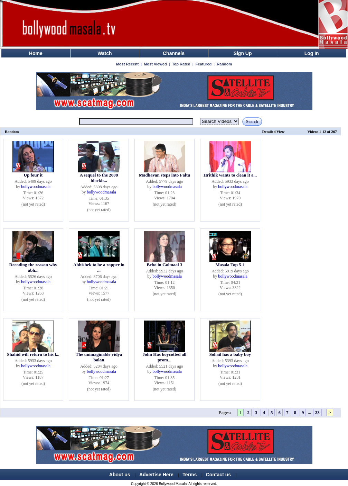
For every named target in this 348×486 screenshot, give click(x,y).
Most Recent (127, 64)
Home (36, 53)
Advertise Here (156, 474)
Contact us (218, 474)
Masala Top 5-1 (230, 264)
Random (224, 64)
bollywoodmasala (35, 186)
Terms (189, 474)
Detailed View (273, 131)
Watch (104, 53)
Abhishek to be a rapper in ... (98, 267)
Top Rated (181, 64)
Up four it (33, 175)
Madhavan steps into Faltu (164, 175)
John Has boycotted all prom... (165, 357)
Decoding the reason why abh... (33, 267)
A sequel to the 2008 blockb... (99, 177)
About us (119, 474)
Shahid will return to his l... (33, 354)
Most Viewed (155, 64)
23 (317, 412)
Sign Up (243, 53)
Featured (203, 64)
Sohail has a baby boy (230, 354)
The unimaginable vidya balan (99, 357)
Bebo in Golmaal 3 (164, 264)
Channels (174, 53)
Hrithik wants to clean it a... (230, 175)
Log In (311, 53)
